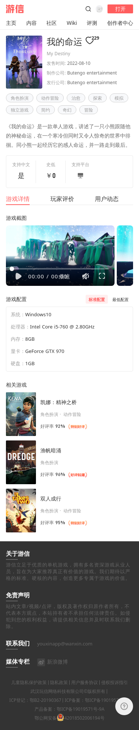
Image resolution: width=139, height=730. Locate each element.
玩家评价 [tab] (62, 199)
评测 (92, 22)
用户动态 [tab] (107, 199)
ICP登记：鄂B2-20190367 (35, 709)
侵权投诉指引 (114, 691)
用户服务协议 (84, 691)
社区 (51, 22)
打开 (120, 8)
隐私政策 (59, 691)
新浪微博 (52, 670)
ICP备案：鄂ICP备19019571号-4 (96, 709)
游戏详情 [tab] (18, 199)
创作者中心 (120, 22)
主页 (11, 22)
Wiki (72, 22)
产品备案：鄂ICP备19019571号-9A (69, 718)
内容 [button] (31, 22)
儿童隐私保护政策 (29, 691)
